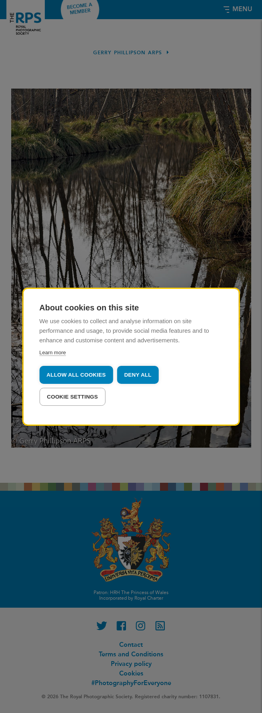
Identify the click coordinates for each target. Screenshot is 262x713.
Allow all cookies (76, 375)
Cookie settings (72, 397)
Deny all (137, 375)
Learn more (52, 353)
